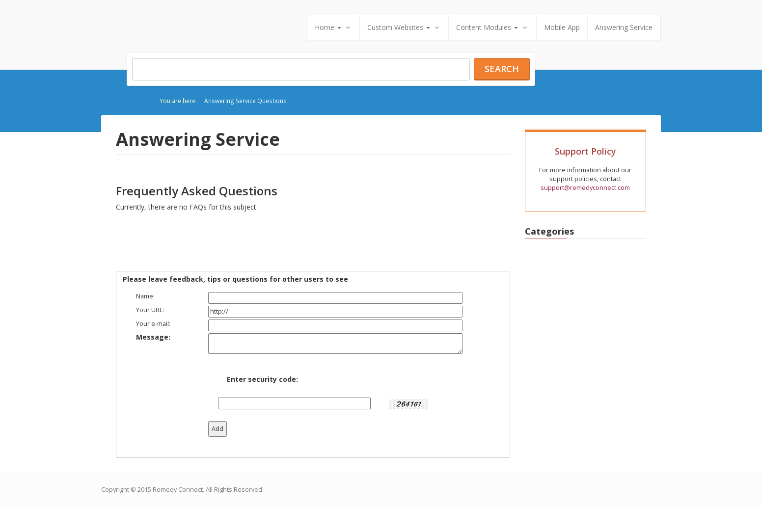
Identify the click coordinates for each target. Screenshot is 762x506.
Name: (145, 296)
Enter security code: (262, 379)
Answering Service (624, 27)
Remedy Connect (178, 489)
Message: (153, 337)
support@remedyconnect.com (585, 188)
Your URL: (150, 310)
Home (333, 27)
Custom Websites (404, 27)
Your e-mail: (153, 324)
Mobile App (562, 27)
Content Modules (492, 27)
